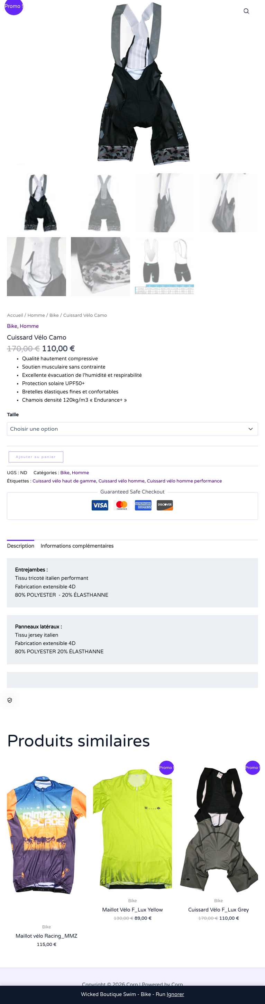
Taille (13, 413)
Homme (36, 314)
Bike (54, 314)
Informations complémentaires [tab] (76, 545)
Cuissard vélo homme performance (184, 479)
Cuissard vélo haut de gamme (64, 479)
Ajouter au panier (36, 456)
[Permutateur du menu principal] (251, 14)
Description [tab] (20, 545)
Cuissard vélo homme (122, 479)
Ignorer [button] (175, 994)
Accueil (15, 314)
